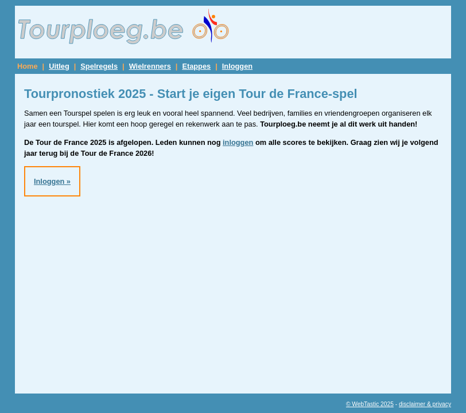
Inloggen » (52, 181)
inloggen (238, 142)
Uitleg (59, 66)
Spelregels (99, 66)
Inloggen (237, 66)
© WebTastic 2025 (370, 404)
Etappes (196, 66)
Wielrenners (150, 66)
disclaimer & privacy (425, 404)
